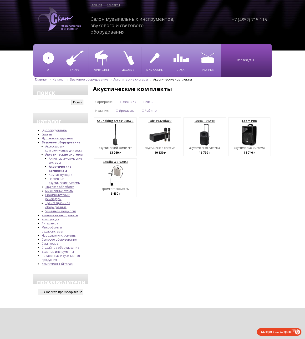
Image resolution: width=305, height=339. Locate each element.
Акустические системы (64, 154)
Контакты (113, 5)
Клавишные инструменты (60, 215)
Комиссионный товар (57, 264)
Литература (50, 223)
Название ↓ (128, 102)
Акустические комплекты (60, 169)
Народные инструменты (59, 235)
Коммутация (50, 219)
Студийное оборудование (60, 248)
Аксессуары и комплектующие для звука (63, 148)
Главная (96, 5)
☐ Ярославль (125, 111)
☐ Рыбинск (149, 111)
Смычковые (50, 244)
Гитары (47, 134)
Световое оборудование (59, 240)
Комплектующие (60, 175)
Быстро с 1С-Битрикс (276, 332)
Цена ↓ (148, 102)
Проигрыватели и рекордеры (57, 197)
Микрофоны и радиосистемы (52, 229)
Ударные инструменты (58, 252)
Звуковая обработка (59, 187)
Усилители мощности (60, 211)
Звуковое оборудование (61, 142)
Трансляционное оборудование (57, 205)
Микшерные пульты (59, 191)
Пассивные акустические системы (64, 181)
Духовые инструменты (57, 138)
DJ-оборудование (54, 130)
